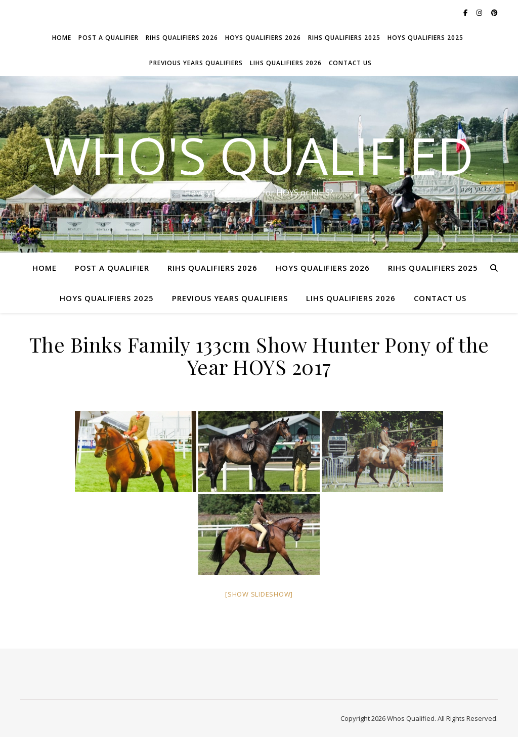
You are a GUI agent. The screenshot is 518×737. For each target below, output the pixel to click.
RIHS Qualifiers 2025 (344, 37)
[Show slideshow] (259, 594)
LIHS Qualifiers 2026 (286, 63)
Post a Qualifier (108, 37)
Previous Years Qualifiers (196, 63)
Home (61, 37)
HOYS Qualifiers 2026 (263, 37)
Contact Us (350, 63)
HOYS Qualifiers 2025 (425, 37)
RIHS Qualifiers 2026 (182, 37)
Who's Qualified (259, 155)
